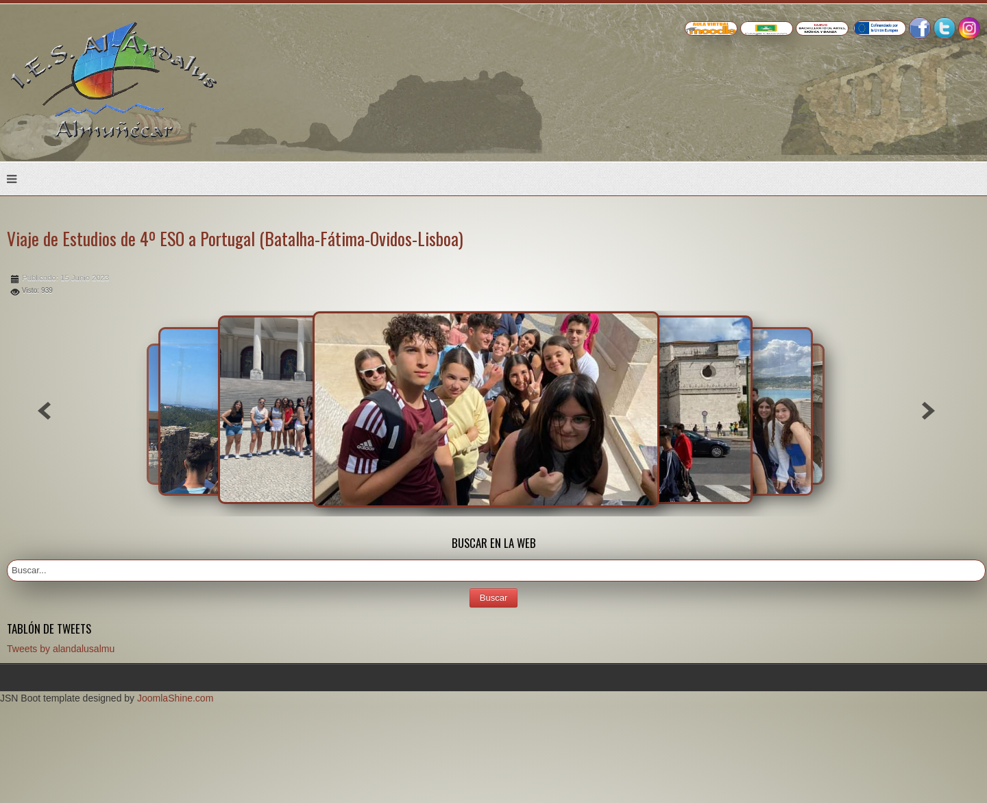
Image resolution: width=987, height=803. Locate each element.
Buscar (493, 597)
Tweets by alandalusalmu (60, 648)
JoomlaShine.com (175, 698)
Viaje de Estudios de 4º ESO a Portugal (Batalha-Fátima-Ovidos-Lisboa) (235, 238)
